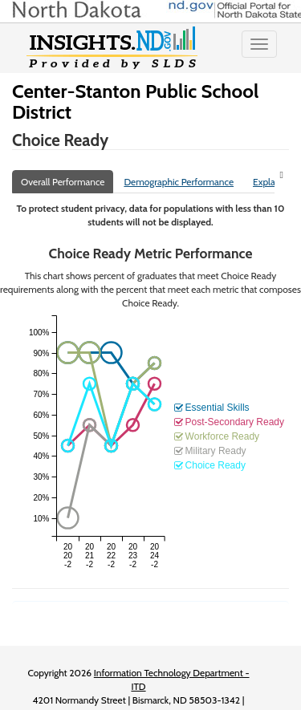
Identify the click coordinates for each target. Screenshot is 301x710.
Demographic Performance (179, 182)
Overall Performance (62, 182)
